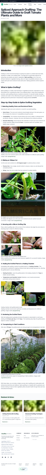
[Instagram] (8, 457)
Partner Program (30, 4)
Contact (18, 437)
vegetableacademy (6, 377)
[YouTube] (5, 457)
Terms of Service (27, 464)
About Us (18, 435)
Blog (35, 4)
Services (18, 439)
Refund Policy (41, 464)
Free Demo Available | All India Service (38, 1)
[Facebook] (2, 457)
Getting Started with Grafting (10, 414)
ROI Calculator (27, 437)
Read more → (5, 421)
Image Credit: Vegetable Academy (25, 65)
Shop (25, 4)
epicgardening (11, 156)
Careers (39, 4)
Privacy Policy (20, 464)
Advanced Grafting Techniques (33, 414)
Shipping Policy (34, 464)
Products (20, 4)
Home (15, 4)
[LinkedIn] (11, 457)
